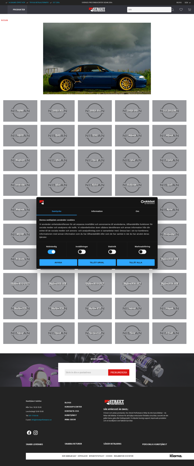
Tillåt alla (135, 262)
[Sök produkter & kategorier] (149, 9)
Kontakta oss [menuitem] (72, 411)
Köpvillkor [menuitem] (83, 456)
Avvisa (58, 262)
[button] (181, 9)
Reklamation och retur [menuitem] (123, 456)
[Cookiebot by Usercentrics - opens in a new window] (143, 202)
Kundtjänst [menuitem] (71, 415)
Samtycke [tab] (56, 211)
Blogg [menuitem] (179, 2)
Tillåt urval (97, 262)
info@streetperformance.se (41, 420)
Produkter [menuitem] (19, 9)
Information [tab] (97, 211)
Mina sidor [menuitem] (70, 419)
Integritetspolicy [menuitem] (96, 456)
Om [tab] (137, 211)
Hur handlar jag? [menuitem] (69, 456)
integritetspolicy (110, 383)
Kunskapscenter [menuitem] (73, 407)
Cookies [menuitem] (109, 456)
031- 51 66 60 (33, 416)
